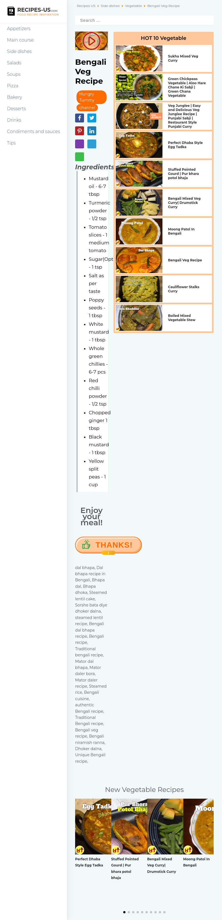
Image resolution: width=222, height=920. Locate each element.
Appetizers (18, 28)
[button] (124, 912)
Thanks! (114, 547)
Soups (14, 74)
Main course (20, 40)
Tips (11, 143)
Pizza (12, 85)
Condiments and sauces (33, 131)
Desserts (16, 108)
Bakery (14, 97)
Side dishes (19, 51)
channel (87, 107)
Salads (14, 63)
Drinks (14, 120)
